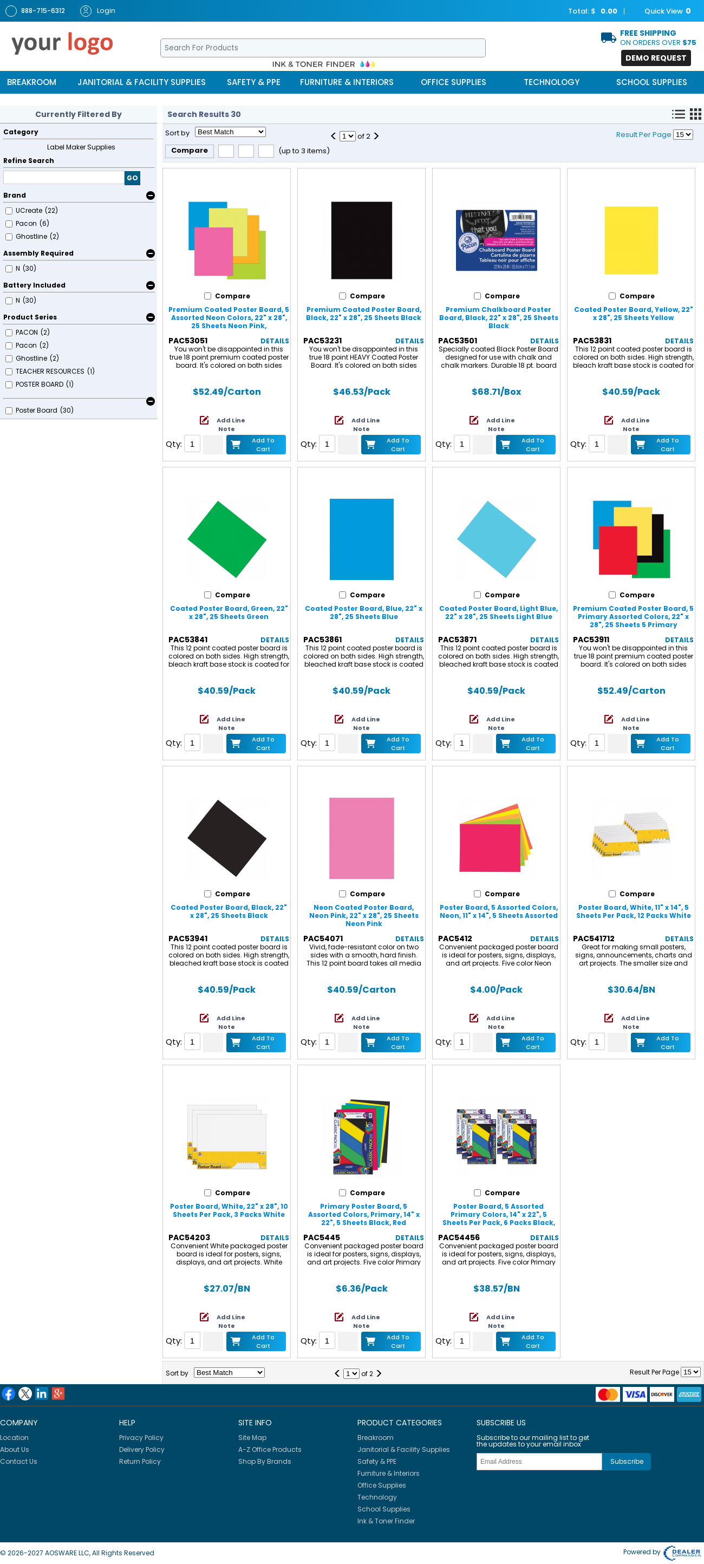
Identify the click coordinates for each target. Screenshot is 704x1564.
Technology (551, 82)
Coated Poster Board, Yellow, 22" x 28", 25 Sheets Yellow (633, 313)
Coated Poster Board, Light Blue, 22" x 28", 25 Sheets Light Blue (498, 612)
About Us (14, 1449)
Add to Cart (263, 444)
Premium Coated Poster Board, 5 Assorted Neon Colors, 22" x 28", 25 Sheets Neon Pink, (228, 317)
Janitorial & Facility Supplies (141, 82)
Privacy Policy (141, 1437)
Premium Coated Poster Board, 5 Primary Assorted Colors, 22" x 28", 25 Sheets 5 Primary (633, 616)
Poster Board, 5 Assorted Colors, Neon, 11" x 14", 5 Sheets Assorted (499, 911)
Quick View (662, 11)
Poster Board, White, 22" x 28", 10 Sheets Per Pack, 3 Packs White (229, 1210)
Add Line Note (231, 424)
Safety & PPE (254, 82)
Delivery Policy (142, 1449)
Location (14, 1437)
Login (97, 11)
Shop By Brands (264, 1461)
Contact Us (18, 1461)
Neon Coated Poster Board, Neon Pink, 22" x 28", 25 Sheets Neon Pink (364, 915)
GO (132, 178)
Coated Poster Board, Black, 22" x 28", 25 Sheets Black (229, 911)
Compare (189, 150)
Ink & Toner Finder (386, 1521)
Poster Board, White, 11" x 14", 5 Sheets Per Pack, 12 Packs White (633, 911)
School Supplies (651, 82)
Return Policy (140, 1461)
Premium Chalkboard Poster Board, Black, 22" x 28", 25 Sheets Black (498, 317)
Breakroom (31, 82)
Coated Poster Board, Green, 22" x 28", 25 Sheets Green (229, 612)
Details (274, 341)
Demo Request (656, 58)
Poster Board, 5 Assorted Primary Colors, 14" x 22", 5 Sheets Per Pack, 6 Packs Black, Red (498, 1218)
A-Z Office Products (270, 1449)
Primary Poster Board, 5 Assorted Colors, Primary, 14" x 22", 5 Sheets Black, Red (364, 1214)
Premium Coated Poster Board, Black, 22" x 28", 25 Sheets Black (363, 313)
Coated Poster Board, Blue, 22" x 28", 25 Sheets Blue (363, 612)
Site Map (252, 1437)
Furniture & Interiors (347, 82)
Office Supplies (453, 82)
